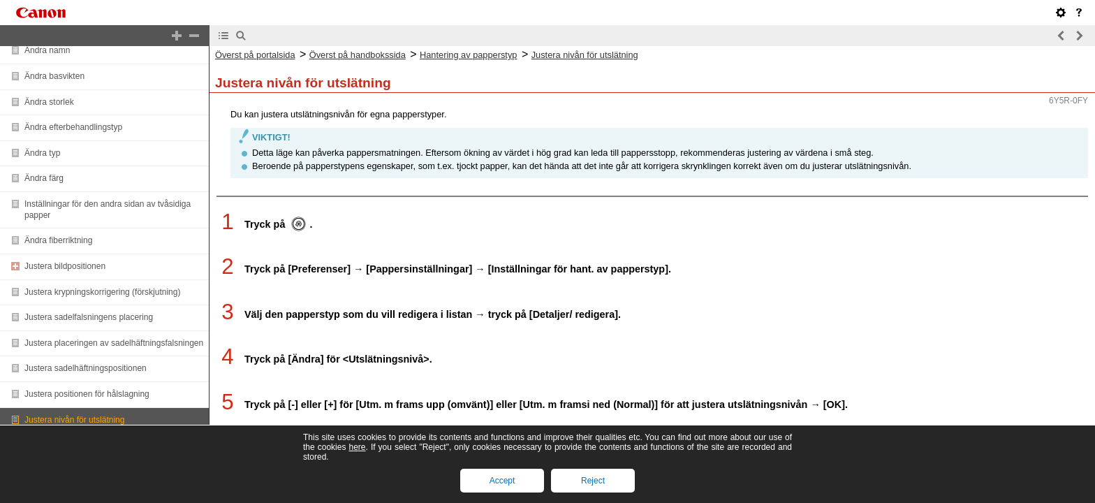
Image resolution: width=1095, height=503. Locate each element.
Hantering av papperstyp (468, 55)
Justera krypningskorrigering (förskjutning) (102, 292)
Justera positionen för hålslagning (86, 394)
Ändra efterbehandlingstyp (73, 127)
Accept (502, 481)
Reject (593, 481)
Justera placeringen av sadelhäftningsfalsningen (113, 343)
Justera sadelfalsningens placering (88, 317)
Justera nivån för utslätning (74, 420)
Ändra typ (42, 153)
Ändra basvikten (54, 76)
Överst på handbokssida (357, 55)
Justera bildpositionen (64, 266)
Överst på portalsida (255, 55)
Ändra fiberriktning (58, 240)
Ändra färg (44, 178)
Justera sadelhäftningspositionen (85, 368)
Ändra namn (47, 50)
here (356, 447)
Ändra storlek (49, 102)
